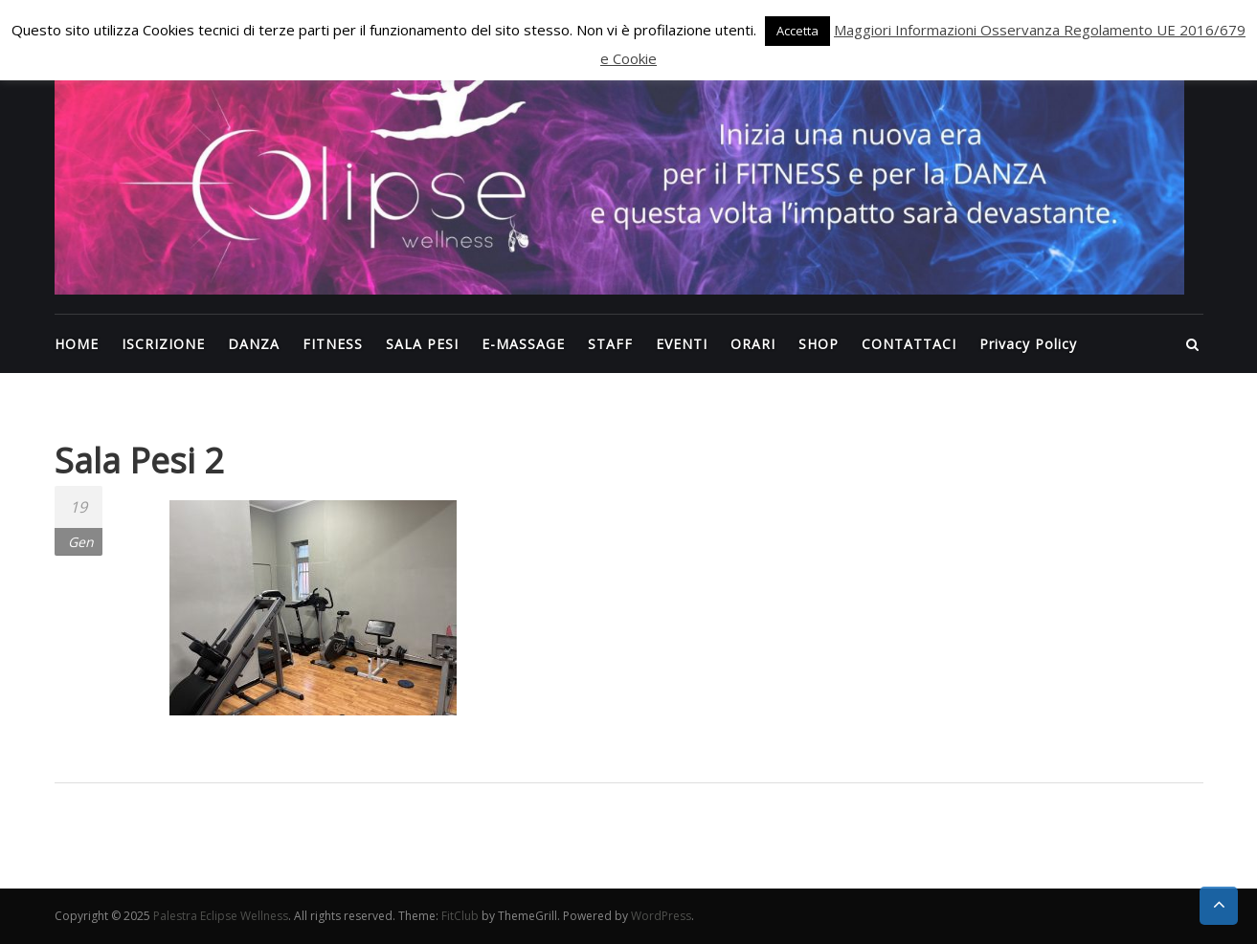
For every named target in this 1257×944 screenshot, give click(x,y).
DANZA (254, 344)
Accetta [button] (797, 30)
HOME (77, 344)
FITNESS (333, 344)
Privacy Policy (1028, 344)
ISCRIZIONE (163, 344)
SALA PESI (422, 344)
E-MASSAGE (523, 344)
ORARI (752, 344)
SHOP (818, 344)
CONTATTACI (909, 344)
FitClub (460, 916)
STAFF (610, 344)
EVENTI (681, 344)
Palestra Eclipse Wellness (220, 916)
